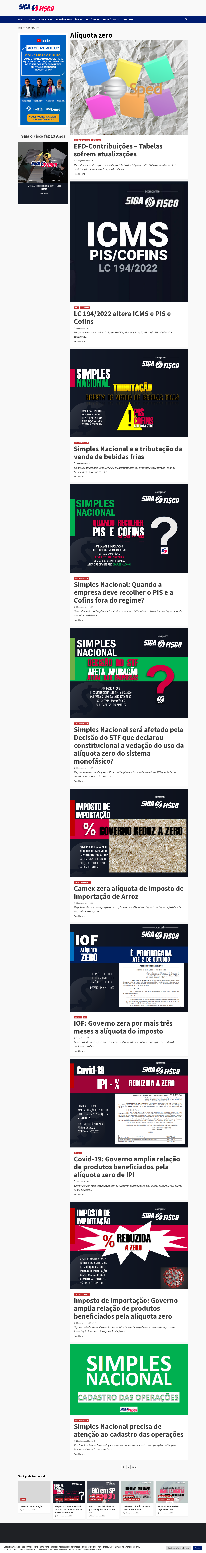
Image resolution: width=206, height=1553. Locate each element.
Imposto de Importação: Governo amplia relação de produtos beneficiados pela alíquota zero (126, 1308)
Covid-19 (78, 1017)
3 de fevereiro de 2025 (98, 1516)
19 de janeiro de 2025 (132, 1513)
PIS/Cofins (96, 140)
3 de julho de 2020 (82, 1038)
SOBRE (32, 19)
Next (134, 1467)
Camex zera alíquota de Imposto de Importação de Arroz (129, 892)
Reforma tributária (131, 1499)
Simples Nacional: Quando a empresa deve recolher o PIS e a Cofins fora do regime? (123, 592)
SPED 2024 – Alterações (31, 1506)
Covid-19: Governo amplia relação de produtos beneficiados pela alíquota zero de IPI (127, 1166)
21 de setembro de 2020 (84, 607)
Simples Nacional (81, 443)
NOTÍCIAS (93, 19)
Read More (79, 173)
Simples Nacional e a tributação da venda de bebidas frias (128, 452)
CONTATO (128, 19)
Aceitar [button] (198, 1548)
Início (21, 27)
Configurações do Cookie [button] (178, 1548)
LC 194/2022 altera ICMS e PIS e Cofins (122, 317)
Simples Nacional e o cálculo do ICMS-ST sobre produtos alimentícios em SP (68, 1509)
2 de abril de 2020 (82, 1181)
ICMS (77, 308)
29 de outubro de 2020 (84, 463)
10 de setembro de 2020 (84, 903)
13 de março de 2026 (29, 1510)
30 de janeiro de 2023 (83, 161)
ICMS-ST (59, 1499)
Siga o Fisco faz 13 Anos (43, 136)
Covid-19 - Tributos (82, 1294)
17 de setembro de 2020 (84, 768)
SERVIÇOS (46, 19)
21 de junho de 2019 (83, 1441)
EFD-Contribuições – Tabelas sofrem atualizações (118, 149)
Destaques (128, 1496)
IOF (85, 1017)
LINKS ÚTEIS (111, 19)
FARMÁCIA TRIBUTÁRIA (69, 19)
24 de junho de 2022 (83, 328)
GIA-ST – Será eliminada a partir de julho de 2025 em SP (102, 1509)
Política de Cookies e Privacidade (85, 1549)
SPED (23, 1499)
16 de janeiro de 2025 (166, 1513)
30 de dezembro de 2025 (64, 1516)
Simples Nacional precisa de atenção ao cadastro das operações (128, 1430)
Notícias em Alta (96, 1499)
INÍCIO (21, 19)
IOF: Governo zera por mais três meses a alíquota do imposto (123, 1027)
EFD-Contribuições (82, 140)
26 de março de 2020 (83, 1323)
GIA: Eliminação (96, 1496)
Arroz (77, 882)
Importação (86, 882)
